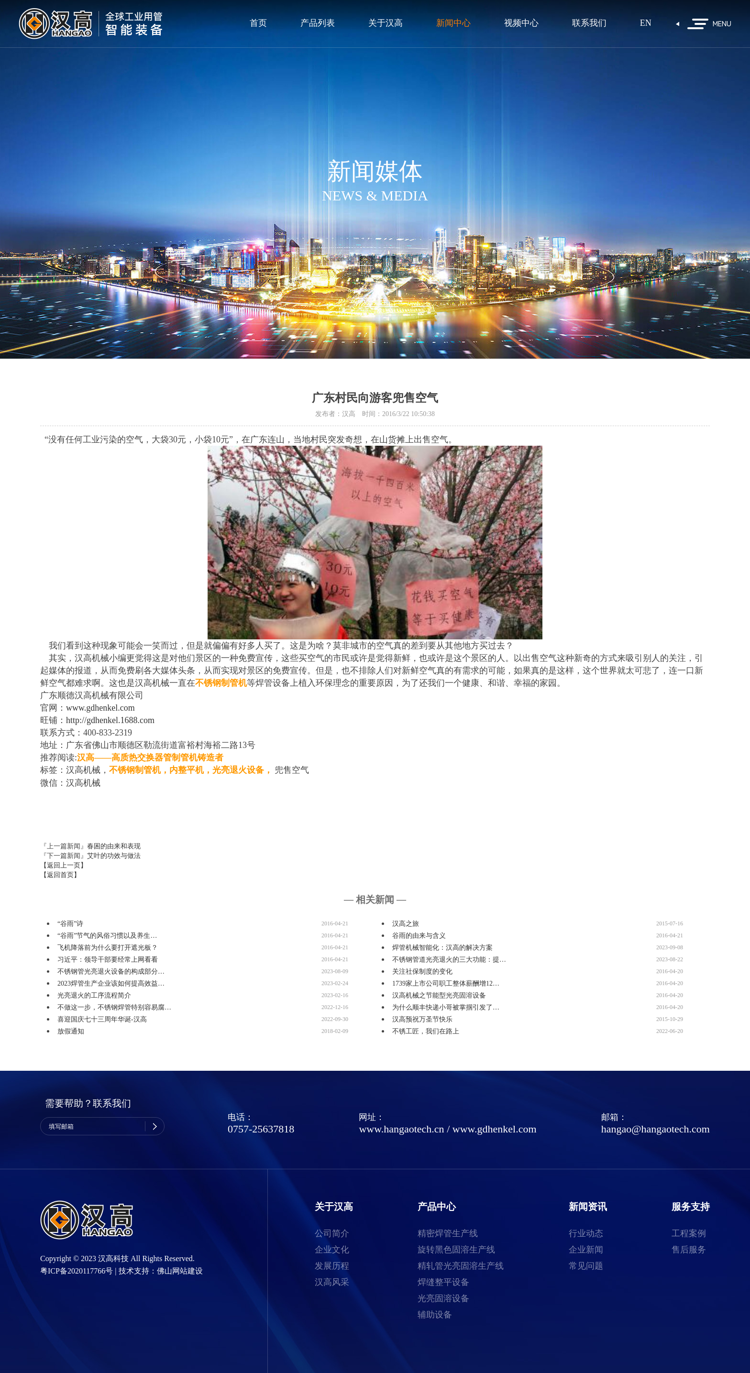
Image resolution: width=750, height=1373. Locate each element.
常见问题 (586, 1266)
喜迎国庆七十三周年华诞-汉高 (102, 1019)
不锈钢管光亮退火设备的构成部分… (111, 971)
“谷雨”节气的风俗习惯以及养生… (107, 935)
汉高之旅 (405, 923)
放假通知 (70, 1031)
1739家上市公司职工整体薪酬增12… (445, 983)
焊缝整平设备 (443, 1282)
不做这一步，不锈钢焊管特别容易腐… (114, 1007)
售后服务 (689, 1249)
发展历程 (332, 1266)
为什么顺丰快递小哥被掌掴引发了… (445, 1007)
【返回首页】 (60, 875)
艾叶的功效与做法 (114, 855)
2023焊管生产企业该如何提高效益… (111, 983)
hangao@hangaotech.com (655, 1129)
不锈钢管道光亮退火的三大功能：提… (449, 959)
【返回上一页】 (63, 865)
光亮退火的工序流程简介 (94, 995)
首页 (258, 23)
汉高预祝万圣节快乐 (422, 1019)
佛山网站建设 (180, 1271)
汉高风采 (332, 1282)
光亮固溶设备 (443, 1298)
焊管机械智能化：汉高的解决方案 (442, 947)
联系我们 (589, 23)
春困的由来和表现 (114, 846)
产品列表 (317, 23)
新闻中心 (453, 23)
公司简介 (332, 1233)
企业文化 (332, 1249)
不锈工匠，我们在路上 (425, 1031)
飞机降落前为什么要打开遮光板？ (107, 947)
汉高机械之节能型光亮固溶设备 (439, 995)
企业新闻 (586, 1249)
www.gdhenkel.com (494, 1129)
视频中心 (521, 23)
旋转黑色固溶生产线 (456, 1249)
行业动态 (586, 1233)
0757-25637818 (261, 1129)
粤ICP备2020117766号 (76, 1271)
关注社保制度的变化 (422, 971)
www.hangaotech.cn (401, 1129)
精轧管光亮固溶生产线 (461, 1266)
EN (645, 23)
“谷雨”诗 (70, 923)
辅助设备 (435, 1314)
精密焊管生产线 (448, 1233)
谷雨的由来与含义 (419, 935)
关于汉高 (385, 23)
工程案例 (689, 1233)
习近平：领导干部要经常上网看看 (107, 959)
